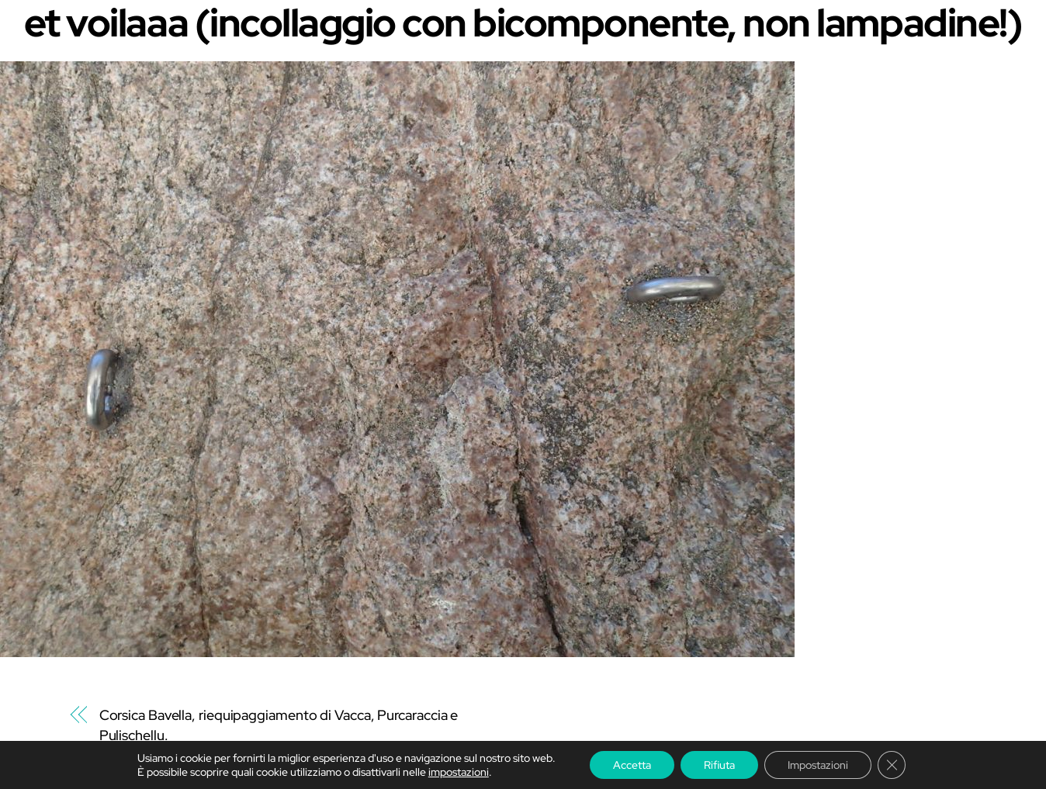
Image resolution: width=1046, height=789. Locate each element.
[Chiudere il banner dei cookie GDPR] (892, 765)
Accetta (632, 765)
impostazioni (458, 772)
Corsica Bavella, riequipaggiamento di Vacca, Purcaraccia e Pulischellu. (279, 725)
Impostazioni (818, 765)
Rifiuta (719, 765)
